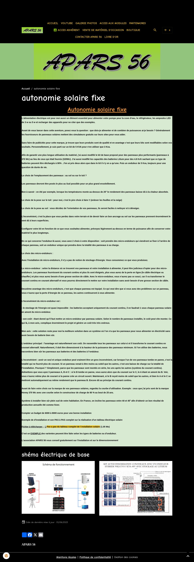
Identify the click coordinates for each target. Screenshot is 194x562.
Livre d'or (111, 37)
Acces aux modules (113, 23)
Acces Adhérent (66, 30)
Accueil (52, 23)
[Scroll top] (188, 556)
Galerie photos (86, 23)
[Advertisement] (55, 7)
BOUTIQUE (133, 30)
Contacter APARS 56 (88, 37)
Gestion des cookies (126, 557)
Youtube (67, 23)
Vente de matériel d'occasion (103, 30)
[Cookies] (6, 555)
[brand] (32, 30)
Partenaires (137, 23)
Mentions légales (66, 557)
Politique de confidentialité (95, 557)
